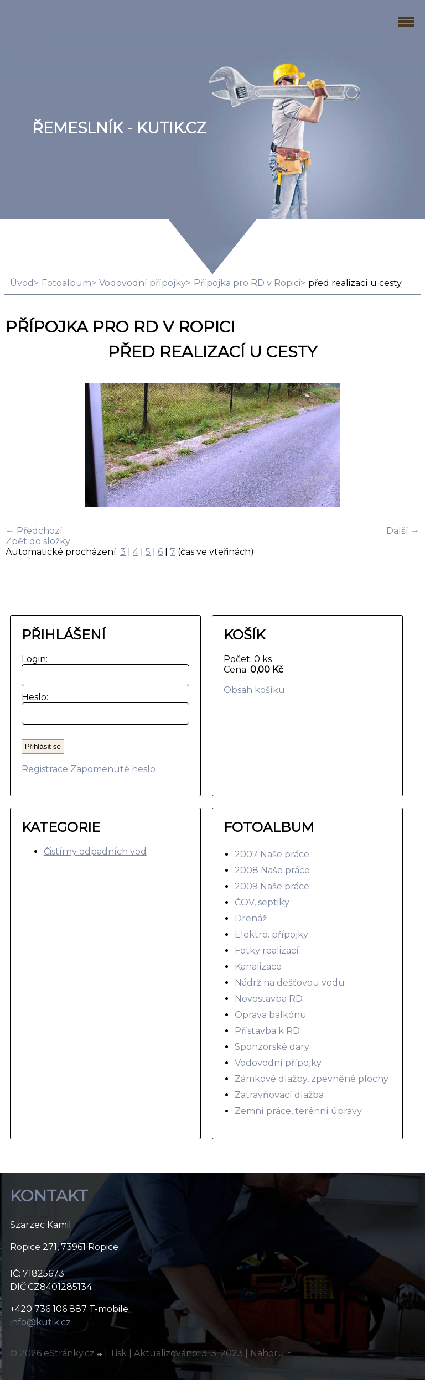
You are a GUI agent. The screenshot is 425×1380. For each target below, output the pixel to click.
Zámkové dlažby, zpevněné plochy (311, 1079)
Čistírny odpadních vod (95, 851)
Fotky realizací (267, 950)
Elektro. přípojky (271, 934)
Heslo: (32, 697)
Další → (402, 530)
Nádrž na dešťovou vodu (290, 982)
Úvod (22, 283)
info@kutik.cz (40, 1322)
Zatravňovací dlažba (279, 1095)
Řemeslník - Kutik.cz (119, 128)
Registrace (45, 769)
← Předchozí (34, 530)
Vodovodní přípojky (142, 283)
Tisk (118, 1353)
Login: (32, 659)
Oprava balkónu (271, 1014)
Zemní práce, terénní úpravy (298, 1111)
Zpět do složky (38, 541)
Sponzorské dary (272, 1046)
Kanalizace (258, 966)
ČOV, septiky (262, 902)
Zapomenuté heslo (113, 769)
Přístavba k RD (267, 1030)
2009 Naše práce (272, 886)
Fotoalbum (66, 283)
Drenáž (251, 918)
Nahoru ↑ (271, 1353)
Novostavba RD (269, 998)
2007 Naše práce (272, 854)
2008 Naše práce (272, 870)
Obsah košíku (254, 690)
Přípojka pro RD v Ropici (247, 283)
